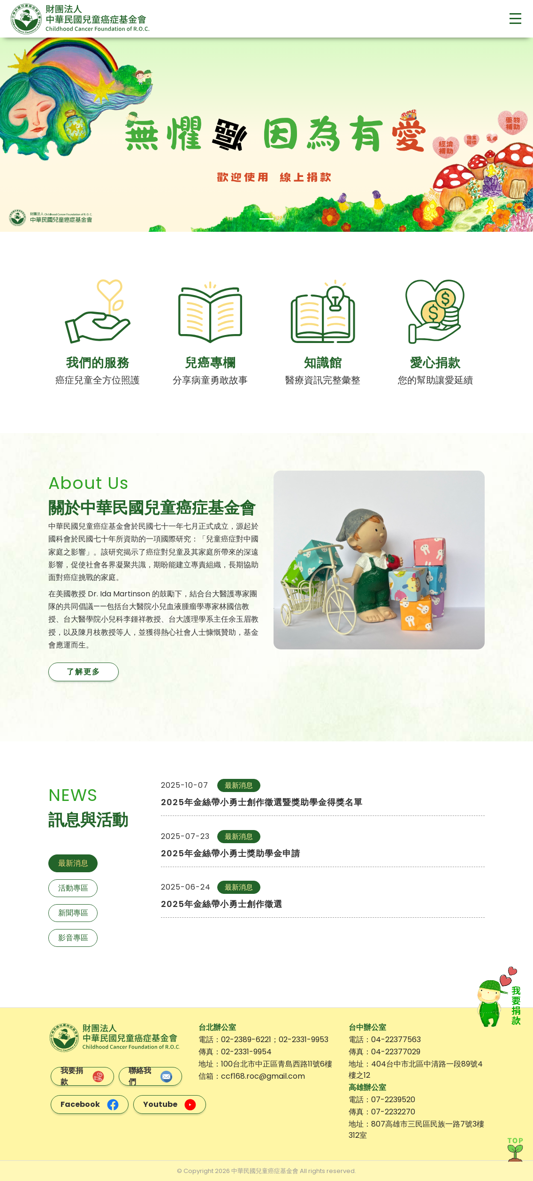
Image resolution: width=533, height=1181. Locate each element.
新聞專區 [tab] (73, 912)
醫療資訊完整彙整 (322, 380)
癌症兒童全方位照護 (97, 380)
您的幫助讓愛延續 (435, 380)
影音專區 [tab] (73, 937)
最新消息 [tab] (73, 863)
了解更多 (83, 671)
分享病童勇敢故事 (210, 380)
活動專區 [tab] (73, 888)
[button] (40, 135)
